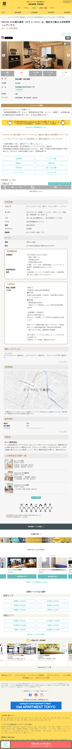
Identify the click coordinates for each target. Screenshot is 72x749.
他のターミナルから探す (36, 634)
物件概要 (18, 12)
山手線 (2, 739)
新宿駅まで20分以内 (20, 601)
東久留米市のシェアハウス (43, 17)
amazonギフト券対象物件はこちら (36, 127)
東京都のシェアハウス (26, 17)
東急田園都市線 (64, 739)
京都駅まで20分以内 (20, 629)
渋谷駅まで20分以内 (20, 605)
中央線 (16, 739)
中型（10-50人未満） (36, 730)
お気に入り (43, 8)
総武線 (51, 739)
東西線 (12, 739)
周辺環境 (67, 12)
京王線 (7, 739)
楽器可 (36, 728)
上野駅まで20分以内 (53, 610)
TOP (3, 12)
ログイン (52, 8)
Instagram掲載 (16, 730)
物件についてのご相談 (42, 678)
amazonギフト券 (51, 172)
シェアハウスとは (20, 675)
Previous (3, 55)
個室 (25, 732)
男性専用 (9, 726)
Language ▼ (67, 1)
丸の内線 (22, 739)
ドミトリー (30, 732)
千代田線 (39, 739)
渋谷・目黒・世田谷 (56, 718)
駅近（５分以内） (43, 726)
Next (68, 55)
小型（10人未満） (51, 168)
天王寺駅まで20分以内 (19, 625)
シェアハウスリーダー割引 (59, 730)
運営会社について (7, 675)
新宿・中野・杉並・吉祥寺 (31, 718)
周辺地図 (19, 90)
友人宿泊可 (23, 726)
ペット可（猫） (51, 159)
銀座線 (27, 739)
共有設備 (51, 12)
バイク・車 (65, 726)
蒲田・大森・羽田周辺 (22, 720)
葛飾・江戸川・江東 (46, 720)
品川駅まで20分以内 (53, 601)
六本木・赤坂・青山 (34, 720)
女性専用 (19, 159)
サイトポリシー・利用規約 (36, 675)
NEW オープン (8, 730)
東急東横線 (45, 739)
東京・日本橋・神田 (44, 718)
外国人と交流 (16, 726)
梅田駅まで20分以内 (20, 621)
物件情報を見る (22, 576)
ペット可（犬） (43, 728)
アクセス (26, 8)
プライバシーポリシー (53, 675)
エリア (19, 8)
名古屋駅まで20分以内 (53, 629)
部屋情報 (34, 12)
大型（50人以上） (25, 730)
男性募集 (25, 728)
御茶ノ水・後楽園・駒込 (7, 718)
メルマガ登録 (67, 675)
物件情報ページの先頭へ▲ (36, 526)
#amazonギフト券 (44, 667)
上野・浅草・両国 (19, 718)
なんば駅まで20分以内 (53, 621)
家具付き (52, 163)
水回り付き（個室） (32, 726)
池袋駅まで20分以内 (20, 610)
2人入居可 (31, 728)
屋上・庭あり (52, 726)
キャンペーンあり (19, 172)
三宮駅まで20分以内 (53, 625)
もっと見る (36, 498)
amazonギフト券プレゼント (15, 732)
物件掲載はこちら (28, 678)
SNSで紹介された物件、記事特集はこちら (35, 699)
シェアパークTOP (13, 17)
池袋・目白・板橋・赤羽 (10, 720)
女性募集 (19, 728)
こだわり (34, 8)
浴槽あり (19, 163)
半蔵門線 (56, 739)
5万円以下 (18, 168)
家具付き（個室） (11, 728)
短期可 (59, 728)
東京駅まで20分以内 (53, 605)
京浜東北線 (33, 739)
